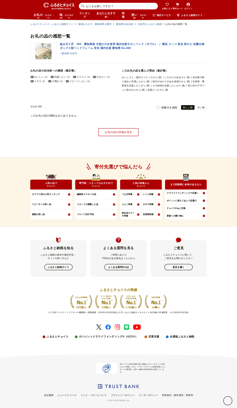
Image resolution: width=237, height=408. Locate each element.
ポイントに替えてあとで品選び (182, 200)
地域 (66, 15)
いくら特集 (148, 194)
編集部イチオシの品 (86, 194)
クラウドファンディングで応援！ (183, 193)
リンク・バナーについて (94, 395)
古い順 (201, 107)
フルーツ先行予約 (85, 214)
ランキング (84, 15)
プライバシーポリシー (123, 395)
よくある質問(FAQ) (118, 267)
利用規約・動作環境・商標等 (177, 395)
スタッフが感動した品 (87, 204)
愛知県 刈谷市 (69, 53)
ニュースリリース (67, 395)
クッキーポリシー (148, 395)
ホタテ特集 (148, 204)
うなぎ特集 (127, 194)
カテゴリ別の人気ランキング (46, 194)
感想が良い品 (38, 214)
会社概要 (48, 395)
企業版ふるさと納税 (182, 336)
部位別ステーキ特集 (128, 214)
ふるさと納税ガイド (58, 267)
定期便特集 (148, 214)
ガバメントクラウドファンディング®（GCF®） (108, 336)
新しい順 (188, 107)
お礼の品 (44, 15)
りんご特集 (127, 204)
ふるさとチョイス (57, 336)
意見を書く (179, 267)
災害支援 (153, 336)
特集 (123, 15)
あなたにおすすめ (106, 15)
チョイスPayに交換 (176, 208)
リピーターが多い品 (41, 204)
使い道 (140, 15)
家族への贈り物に (175, 216)
